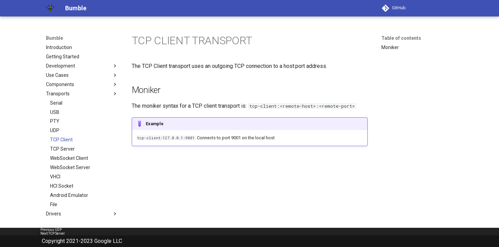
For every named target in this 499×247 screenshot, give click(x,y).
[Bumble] (50, 8)
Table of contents (401, 38)
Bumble (54, 38)
